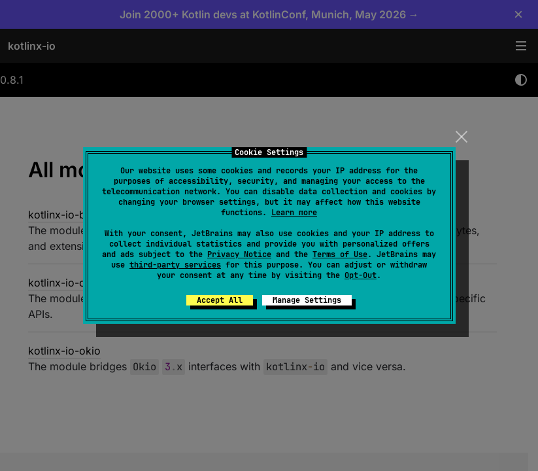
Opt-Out (361, 275)
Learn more (294, 212)
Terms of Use (339, 254)
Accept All (220, 300)
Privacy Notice (239, 254)
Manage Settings (307, 300)
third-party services (175, 265)
